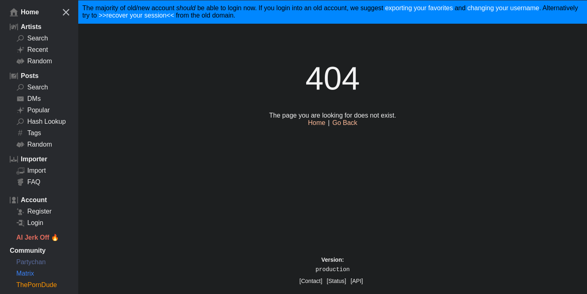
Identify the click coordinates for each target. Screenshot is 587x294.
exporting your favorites (419, 7)
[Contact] (311, 281)
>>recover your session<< (136, 15)
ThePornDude (36, 284)
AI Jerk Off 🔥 (37, 237)
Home (24, 12)
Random (34, 61)
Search (32, 38)
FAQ (28, 182)
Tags (28, 133)
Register (34, 211)
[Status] (336, 281)
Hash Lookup (41, 122)
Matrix (25, 273)
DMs (28, 99)
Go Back (344, 122)
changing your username (503, 7)
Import (31, 171)
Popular (33, 110)
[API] (357, 281)
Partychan (31, 261)
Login (29, 223)
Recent (32, 50)
